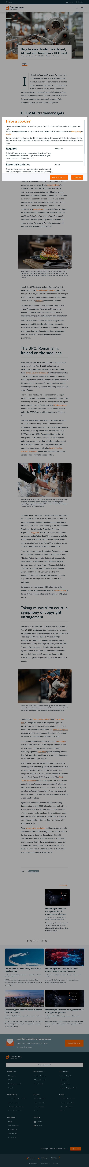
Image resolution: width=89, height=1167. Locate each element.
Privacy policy (76, 132)
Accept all (77, 177)
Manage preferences (59, 177)
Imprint (8, 134)
